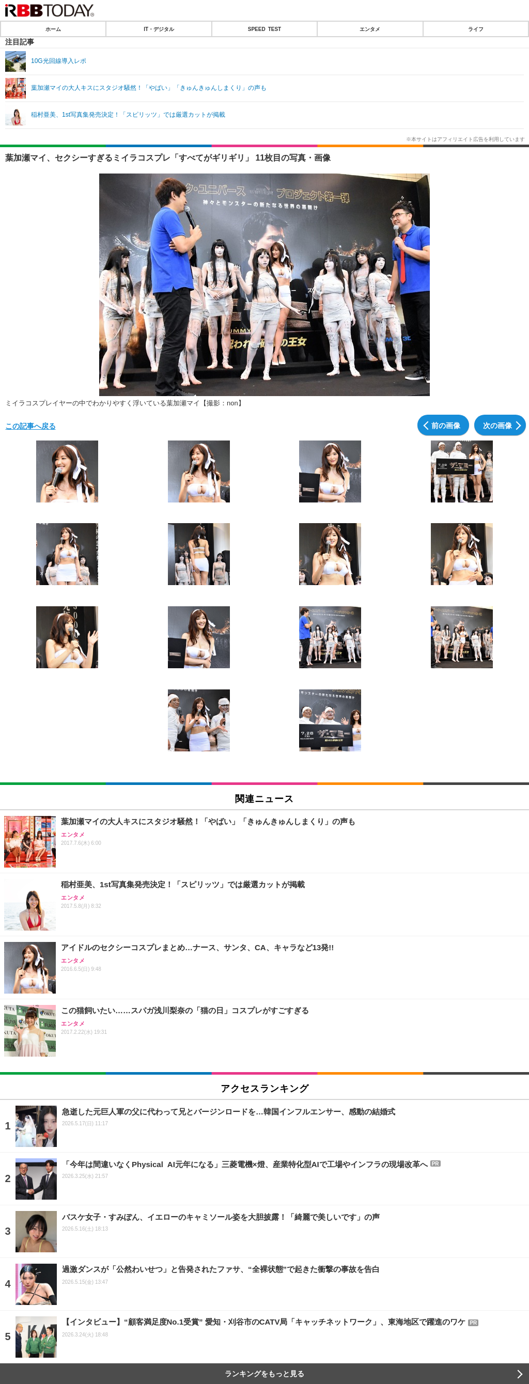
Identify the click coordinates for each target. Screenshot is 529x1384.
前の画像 (445, 425)
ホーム (53, 29)
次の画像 (497, 425)
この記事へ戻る (30, 425)
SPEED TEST (264, 29)
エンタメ (370, 29)
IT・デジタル (159, 29)
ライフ (476, 29)
